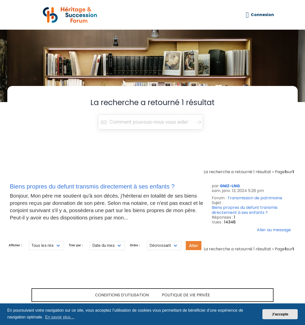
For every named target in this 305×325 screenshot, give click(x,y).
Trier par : (76, 245)
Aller (193, 245)
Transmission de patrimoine (254, 198)
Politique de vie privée (186, 295)
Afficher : (15, 245)
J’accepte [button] (280, 314)
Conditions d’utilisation (122, 295)
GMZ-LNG (230, 185)
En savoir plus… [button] (60, 317)
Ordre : (135, 245)
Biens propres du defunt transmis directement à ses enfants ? (245, 210)
